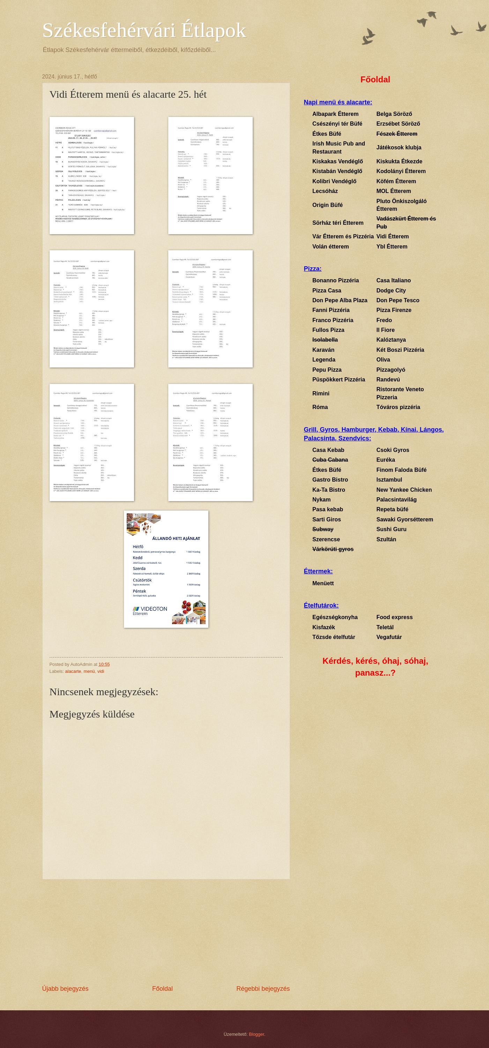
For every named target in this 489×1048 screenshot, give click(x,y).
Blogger (256, 1034)
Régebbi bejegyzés (263, 988)
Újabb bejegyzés (65, 988)
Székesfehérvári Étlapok (144, 30)
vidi (100, 671)
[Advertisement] (166, 932)
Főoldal (162, 988)
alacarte (73, 671)
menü (89, 671)
